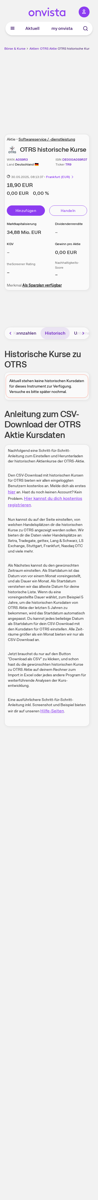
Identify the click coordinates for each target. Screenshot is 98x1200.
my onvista (62, 28)
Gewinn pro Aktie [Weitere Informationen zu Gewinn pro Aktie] (68, 244)
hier (12, 492)
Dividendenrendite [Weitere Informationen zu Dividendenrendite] (69, 224)
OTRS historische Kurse (75, 48)
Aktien (34, 48)
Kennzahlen (24, 333)
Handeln (68, 210)
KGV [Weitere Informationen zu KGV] (10, 244)
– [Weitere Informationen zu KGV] (8, 252)
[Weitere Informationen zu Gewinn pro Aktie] (66, 252)
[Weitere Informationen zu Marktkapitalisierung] (24, 232)
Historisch (55, 333)
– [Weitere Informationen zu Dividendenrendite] (56, 232)
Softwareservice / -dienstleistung (47, 139)
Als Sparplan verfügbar (42, 285)
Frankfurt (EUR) (60, 177)
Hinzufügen (26, 210)
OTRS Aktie (48, 48)
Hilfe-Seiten (52, 711)
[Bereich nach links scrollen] (11, 333)
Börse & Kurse (15, 48)
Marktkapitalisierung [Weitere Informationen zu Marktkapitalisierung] (21, 224)
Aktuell (32, 28)
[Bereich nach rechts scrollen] (83, 333)
